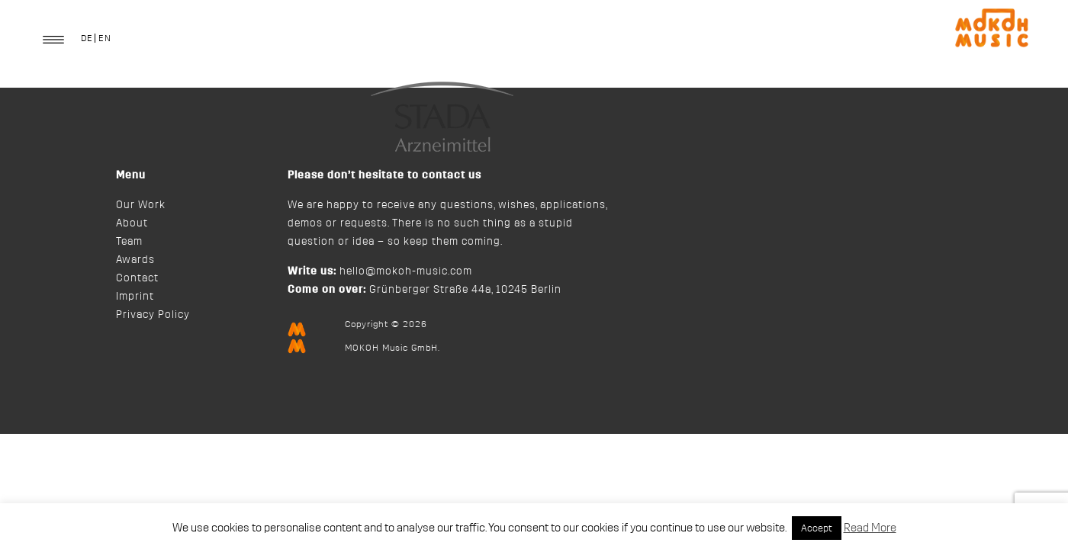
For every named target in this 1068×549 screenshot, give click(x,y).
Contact (137, 278)
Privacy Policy (153, 315)
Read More (870, 528)
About (132, 223)
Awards (135, 260)
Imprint (135, 296)
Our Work (141, 205)
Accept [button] (816, 528)
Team (129, 241)
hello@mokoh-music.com (405, 271)
